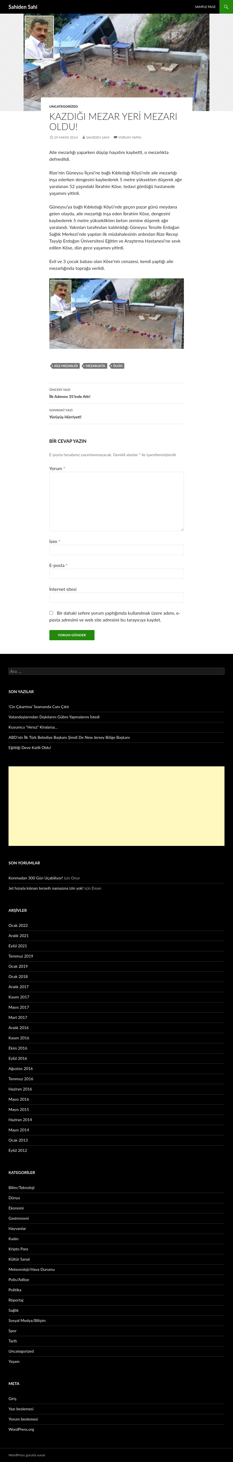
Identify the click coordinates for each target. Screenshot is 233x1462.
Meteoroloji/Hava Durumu (32, 1269)
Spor (12, 1330)
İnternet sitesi (63, 589)
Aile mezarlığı (66, 366)
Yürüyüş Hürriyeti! (116, 413)
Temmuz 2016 (21, 1078)
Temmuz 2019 (21, 956)
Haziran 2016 (20, 1088)
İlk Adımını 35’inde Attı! (116, 392)
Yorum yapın (129, 137)
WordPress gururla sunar (27, 1455)
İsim (54, 541)
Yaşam (14, 1361)
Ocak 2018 (18, 976)
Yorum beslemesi (23, 1419)
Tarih (13, 1340)
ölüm (118, 366)
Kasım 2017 (19, 996)
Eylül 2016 (18, 1058)
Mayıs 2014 (19, 1129)
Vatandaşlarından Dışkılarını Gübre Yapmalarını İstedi (54, 716)
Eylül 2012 (18, 1150)
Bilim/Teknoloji (22, 1187)
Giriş (12, 1398)
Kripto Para (18, 1248)
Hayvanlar (17, 1228)
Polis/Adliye (19, 1279)
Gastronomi (19, 1218)
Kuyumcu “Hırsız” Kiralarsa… (33, 727)
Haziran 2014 (20, 1119)
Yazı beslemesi (21, 1408)
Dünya (14, 1197)
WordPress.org (21, 1429)
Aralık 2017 (19, 986)
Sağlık (14, 1310)
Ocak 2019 (18, 966)
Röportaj (16, 1300)
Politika (15, 1289)
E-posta (58, 565)
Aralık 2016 (19, 1027)
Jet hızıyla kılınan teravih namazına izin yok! (46, 888)
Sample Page (205, 7)
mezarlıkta (95, 366)
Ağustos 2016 (21, 1068)
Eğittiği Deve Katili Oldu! (30, 747)
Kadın (13, 1238)
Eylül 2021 (18, 945)
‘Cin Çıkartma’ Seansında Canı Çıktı (39, 706)
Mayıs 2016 (19, 1099)
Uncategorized (63, 106)
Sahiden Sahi (23, 7)
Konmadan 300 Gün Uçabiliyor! (36, 877)
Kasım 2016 (19, 1037)
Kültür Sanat (19, 1259)
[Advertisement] (116, 806)
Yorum (57, 468)
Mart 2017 (18, 1017)
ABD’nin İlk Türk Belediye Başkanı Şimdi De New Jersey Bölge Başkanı (69, 737)
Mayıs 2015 (19, 1109)
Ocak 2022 (18, 925)
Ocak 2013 (18, 1140)
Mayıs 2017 (19, 1007)
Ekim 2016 (18, 1048)
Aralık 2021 (19, 935)
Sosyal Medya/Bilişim (27, 1320)
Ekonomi (16, 1208)
